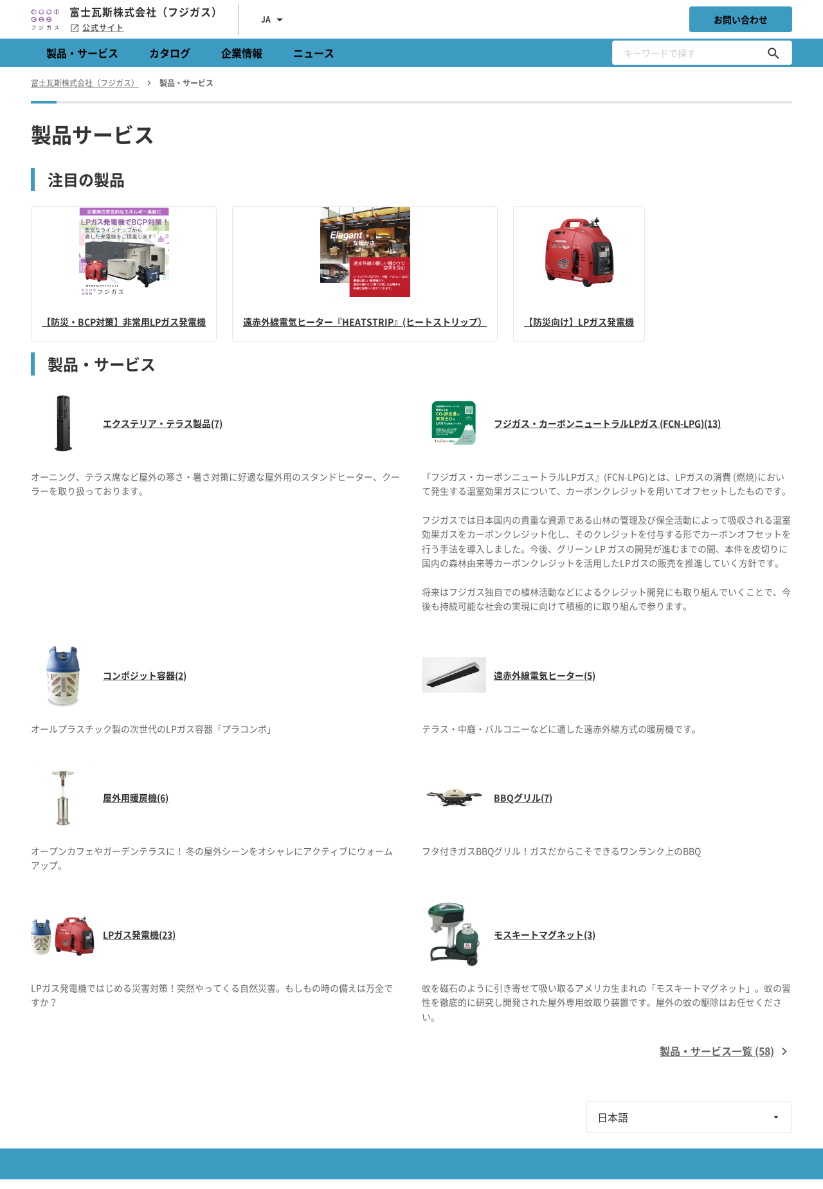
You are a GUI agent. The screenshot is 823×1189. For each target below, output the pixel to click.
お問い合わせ (741, 19)
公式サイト (96, 27)
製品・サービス (82, 52)
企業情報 (241, 52)
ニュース (313, 52)
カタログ (169, 52)
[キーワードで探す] (773, 52)
